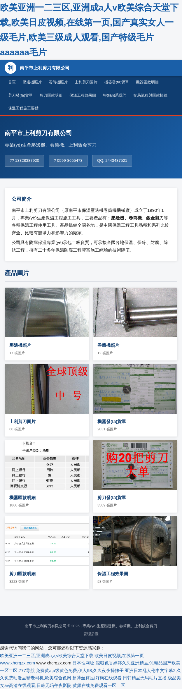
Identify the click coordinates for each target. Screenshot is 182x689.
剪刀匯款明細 (51, 95)
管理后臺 (91, 634)
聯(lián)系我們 (114, 95)
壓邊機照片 (32, 82)
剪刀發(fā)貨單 (20, 95)
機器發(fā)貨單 (116, 82)
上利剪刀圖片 (86, 82)
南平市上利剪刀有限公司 (37, 68)
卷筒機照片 (58, 82)
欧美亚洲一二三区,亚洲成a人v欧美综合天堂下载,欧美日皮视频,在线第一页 (72, 655)
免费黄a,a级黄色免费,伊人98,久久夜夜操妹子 (80, 670)
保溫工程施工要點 (23, 108)
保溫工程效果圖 (82, 95)
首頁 (12, 82)
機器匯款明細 (147, 82)
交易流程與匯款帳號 (150, 95)
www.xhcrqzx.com (17, 662)
